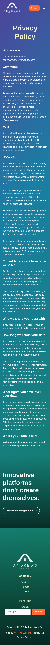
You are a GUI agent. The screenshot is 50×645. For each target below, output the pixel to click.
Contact (34, 8)
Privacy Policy (24, 637)
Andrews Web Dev (23, 633)
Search (25, 607)
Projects (25, 587)
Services (25, 582)
